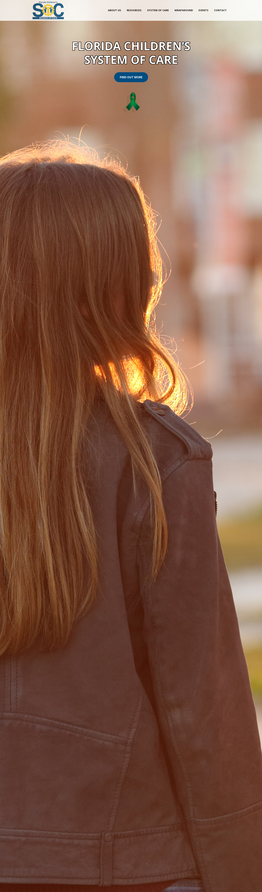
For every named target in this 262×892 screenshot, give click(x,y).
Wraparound (183, 10)
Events (203, 10)
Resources (134, 10)
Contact (220, 10)
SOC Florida (48, 10)
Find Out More (131, 77)
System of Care (158, 10)
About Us (114, 10)
